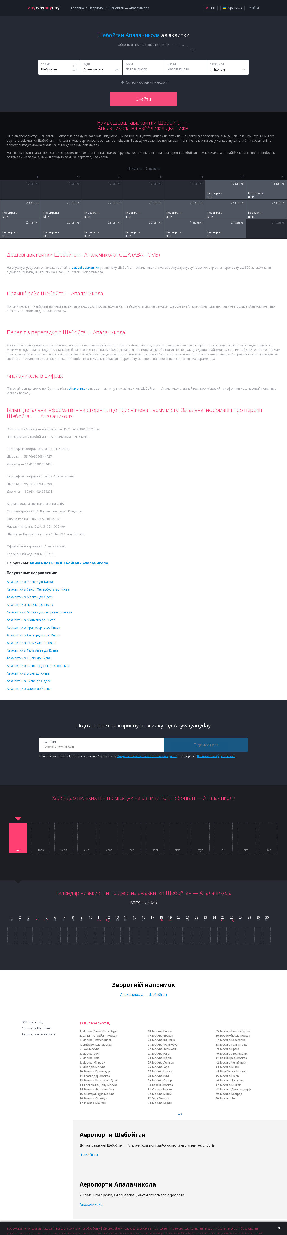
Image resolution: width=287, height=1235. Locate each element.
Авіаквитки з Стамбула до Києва (31, 643)
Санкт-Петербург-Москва (100, 1035)
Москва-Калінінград (233, 1044)
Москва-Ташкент (232, 1080)
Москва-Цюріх (229, 1076)
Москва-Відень (162, 1058)
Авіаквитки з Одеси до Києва (29, 688)
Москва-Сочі (91, 1053)
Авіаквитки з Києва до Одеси (29, 681)
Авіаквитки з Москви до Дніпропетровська (39, 612)
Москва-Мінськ (162, 1094)
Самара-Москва (162, 1089)
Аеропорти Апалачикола (38, 1034)
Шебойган (89, 1154)
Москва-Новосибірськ (235, 1031)
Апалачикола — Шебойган (143, 994)
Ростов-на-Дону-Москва (100, 1085)
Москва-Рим (160, 1076)
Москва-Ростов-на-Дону (100, 1080)
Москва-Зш (228, 1098)
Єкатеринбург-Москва (99, 1094)
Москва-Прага (229, 1049)
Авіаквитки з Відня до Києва (28, 673)
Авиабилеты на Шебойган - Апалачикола (69, 562)
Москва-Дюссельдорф (235, 1089)
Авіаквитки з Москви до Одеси (30, 597)
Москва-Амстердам (233, 1053)
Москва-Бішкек (230, 1085)
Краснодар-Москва (97, 1076)
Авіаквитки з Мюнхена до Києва (31, 620)
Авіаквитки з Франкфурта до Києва (33, 627)
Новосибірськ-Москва (235, 1035)
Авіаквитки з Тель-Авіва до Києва (32, 650)
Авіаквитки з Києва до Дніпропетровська (38, 666)
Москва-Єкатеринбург (99, 1089)
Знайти (143, 99)
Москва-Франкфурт (165, 1044)
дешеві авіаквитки (85, 267)
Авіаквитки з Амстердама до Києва (33, 635)
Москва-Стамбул (95, 1098)
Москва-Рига (161, 1053)
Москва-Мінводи (94, 1062)
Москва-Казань (162, 1071)
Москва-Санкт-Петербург (100, 1031)
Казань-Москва (162, 1085)
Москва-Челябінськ (233, 1062)
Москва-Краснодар (97, 1071)
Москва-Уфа (160, 1067)
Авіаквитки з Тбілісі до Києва (29, 658)
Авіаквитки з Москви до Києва (30, 582)
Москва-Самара (162, 1080)
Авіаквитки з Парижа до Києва (30, 604)
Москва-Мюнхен (95, 1103)
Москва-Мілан (229, 1067)
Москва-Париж (162, 1031)
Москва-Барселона (233, 1040)
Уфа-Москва (160, 1098)
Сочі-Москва (91, 1049)
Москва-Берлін (162, 1103)
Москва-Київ (91, 1058)
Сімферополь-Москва (97, 1044)
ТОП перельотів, (32, 1022)
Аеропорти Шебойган (37, 1028)
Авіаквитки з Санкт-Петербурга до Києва (38, 589)
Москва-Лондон (163, 1062)
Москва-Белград (231, 1094)
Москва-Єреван (162, 1035)
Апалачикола (79, 388)
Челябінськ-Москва (233, 1071)
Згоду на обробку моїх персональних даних (147, 756)
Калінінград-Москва (233, 1058)
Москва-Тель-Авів (164, 1049)
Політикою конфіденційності (216, 756)
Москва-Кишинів (163, 1040)
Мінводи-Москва (94, 1067)
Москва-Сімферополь (97, 1040)
